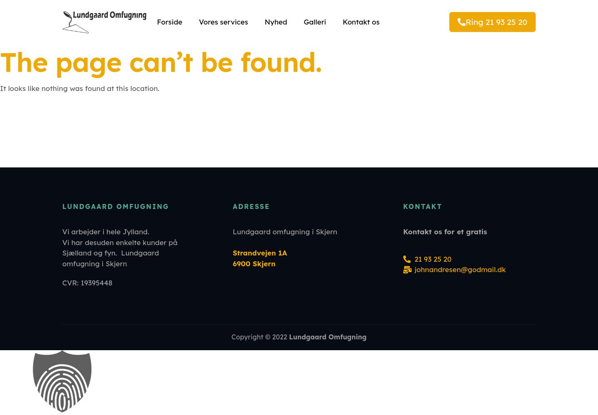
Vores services (223, 21)
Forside (169, 21)
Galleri (315, 21)
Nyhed (276, 21)
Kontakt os (361, 21)
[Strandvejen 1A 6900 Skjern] (299, 133)
